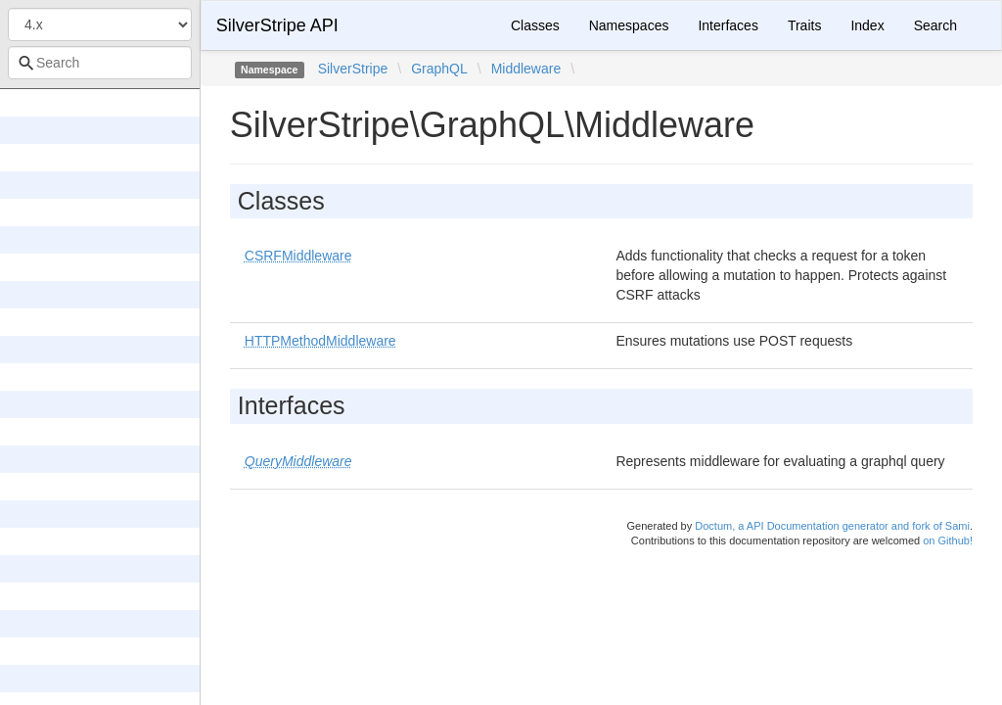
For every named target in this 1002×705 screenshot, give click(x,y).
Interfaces (727, 25)
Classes (535, 25)
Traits (804, 25)
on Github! (948, 540)
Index (867, 25)
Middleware (526, 68)
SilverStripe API (277, 25)
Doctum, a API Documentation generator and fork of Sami (832, 526)
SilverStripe (353, 68)
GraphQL (439, 68)
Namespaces (629, 25)
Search (935, 25)
